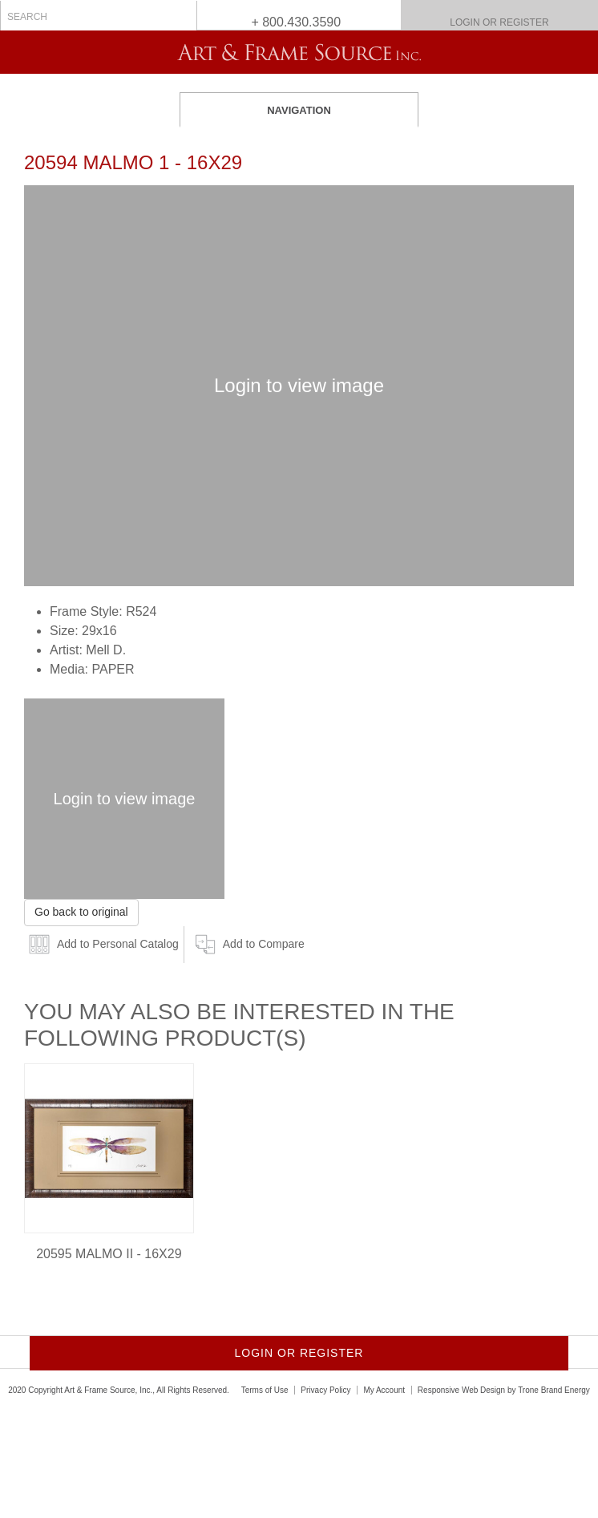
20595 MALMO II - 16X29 (108, 1254)
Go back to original (81, 911)
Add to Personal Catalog (118, 943)
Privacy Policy (325, 1390)
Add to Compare (264, 943)
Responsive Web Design (461, 1390)
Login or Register (499, 22)
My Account (384, 1390)
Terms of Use (265, 1390)
